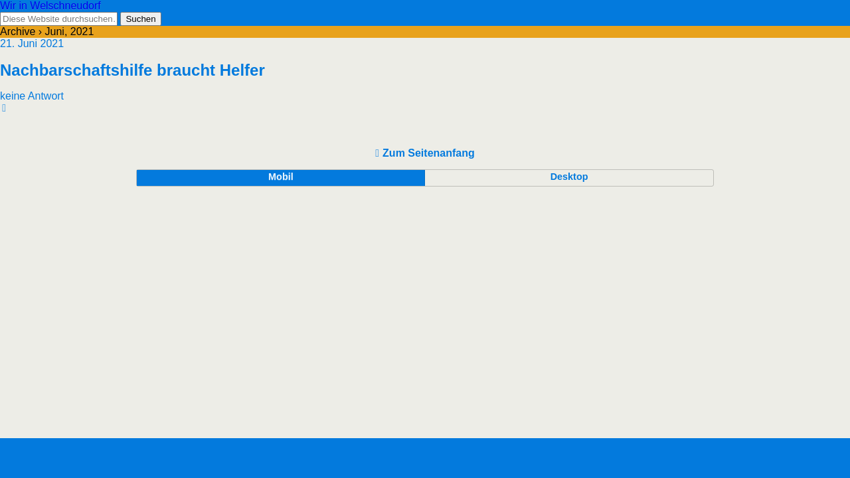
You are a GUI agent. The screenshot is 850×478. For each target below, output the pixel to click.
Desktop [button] (569, 176)
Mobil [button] (281, 176)
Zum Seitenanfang (428, 153)
